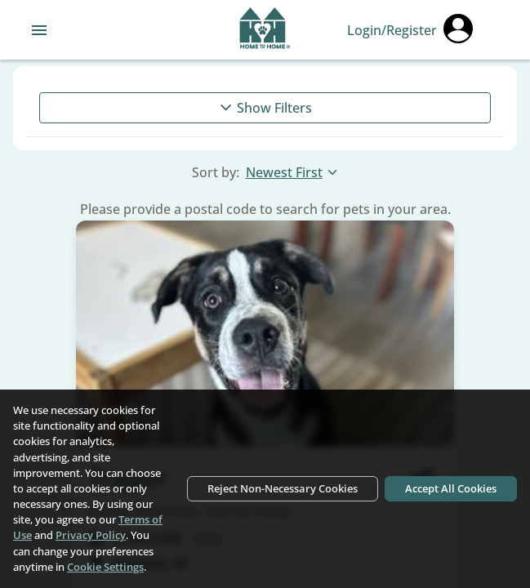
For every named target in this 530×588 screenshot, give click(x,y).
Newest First (292, 172)
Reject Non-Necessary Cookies (282, 488)
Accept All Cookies (451, 488)
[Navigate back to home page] (265, 30)
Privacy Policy (91, 535)
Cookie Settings (105, 566)
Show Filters (265, 108)
